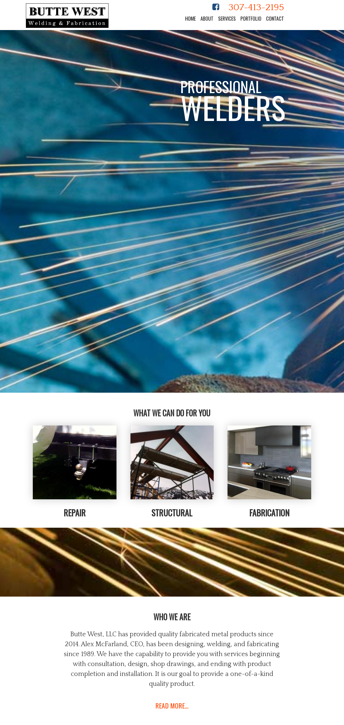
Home (190, 18)
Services (227, 18)
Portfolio (250, 18)
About (207, 18)
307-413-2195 (256, 7)
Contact (275, 18)
